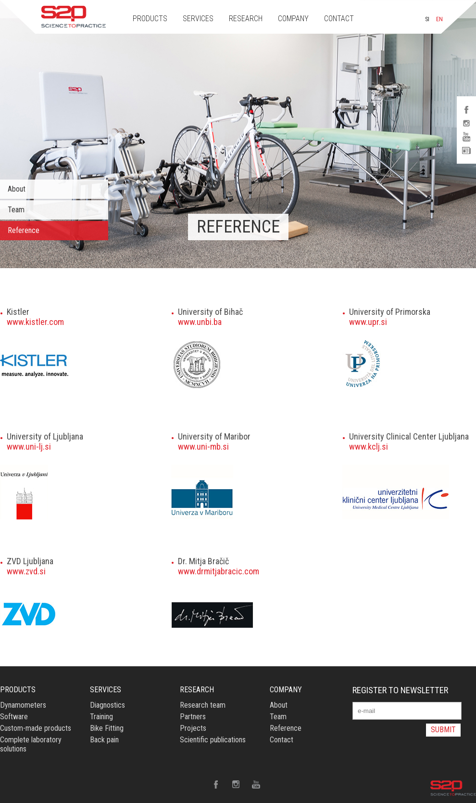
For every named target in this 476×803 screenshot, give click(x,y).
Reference (23, 230)
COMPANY (293, 18)
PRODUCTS (150, 18)
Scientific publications (213, 739)
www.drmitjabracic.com (218, 571)
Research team (202, 705)
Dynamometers (23, 705)
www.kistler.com (35, 322)
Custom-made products (35, 728)
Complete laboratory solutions (31, 744)
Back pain (104, 739)
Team (16, 209)
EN (439, 19)
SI (427, 19)
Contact (281, 739)
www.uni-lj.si (29, 446)
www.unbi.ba (200, 322)
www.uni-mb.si (203, 446)
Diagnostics (107, 705)
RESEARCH (246, 18)
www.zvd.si (26, 571)
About (16, 189)
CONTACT (339, 18)
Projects (193, 728)
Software (14, 716)
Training (101, 716)
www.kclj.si (368, 446)
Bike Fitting (107, 728)
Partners (193, 716)
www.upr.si (368, 322)
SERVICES (198, 18)
